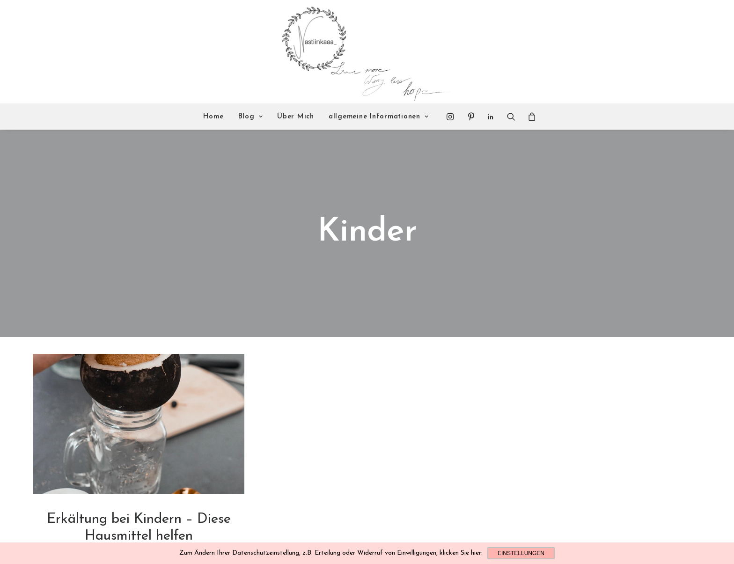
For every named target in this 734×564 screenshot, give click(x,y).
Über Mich (295, 116)
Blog (250, 116)
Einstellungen (521, 553)
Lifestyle (139, 523)
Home (213, 116)
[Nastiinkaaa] (366, 52)
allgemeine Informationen (379, 116)
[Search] (511, 116)
